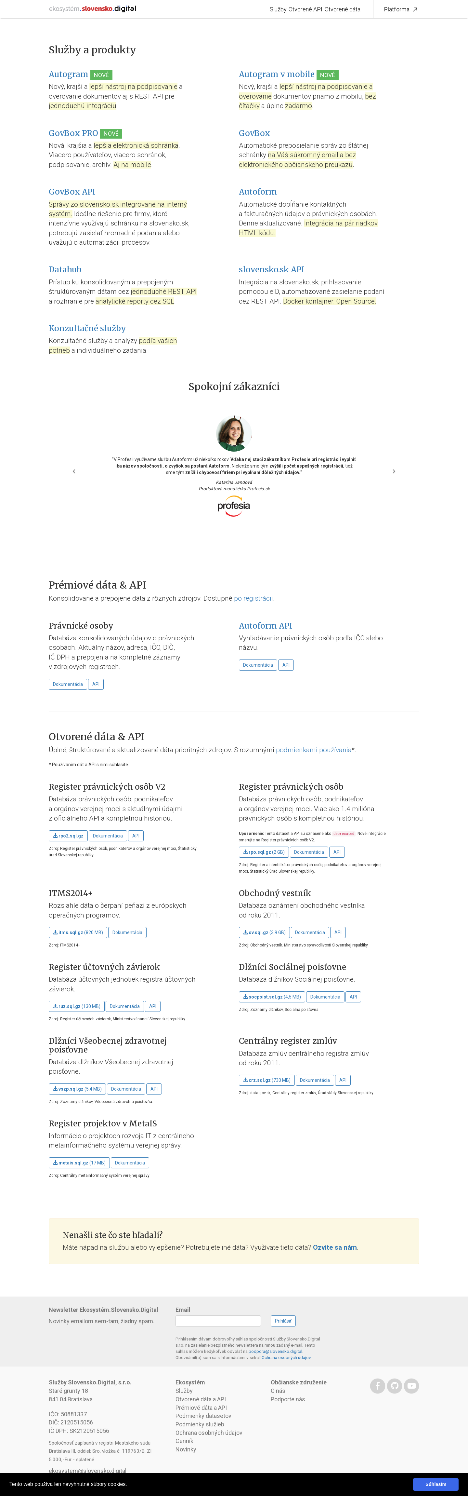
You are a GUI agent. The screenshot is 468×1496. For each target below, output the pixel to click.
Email (183, 1309)
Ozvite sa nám (335, 1247)
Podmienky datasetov (203, 1415)
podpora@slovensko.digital (275, 1351)
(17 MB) (79, 1162)
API (95, 684)
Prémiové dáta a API (201, 1407)
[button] (72, 468)
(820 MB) (78, 932)
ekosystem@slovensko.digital (87, 1470)
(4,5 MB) (272, 997)
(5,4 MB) (77, 1089)
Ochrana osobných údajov (286, 1357)
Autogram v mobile (277, 74)
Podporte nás (288, 1399)
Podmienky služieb (200, 1424)
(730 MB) (267, 1080)
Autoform (258, 192)
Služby (184, 1390)
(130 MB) (76, 1006)
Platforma (401, 10)
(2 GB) (264, 852)
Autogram (68, 74)
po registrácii (253, 598)
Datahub (65, 270)
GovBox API (72, 192)
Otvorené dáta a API (201, 1399)
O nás (278, 1390)
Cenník (184, 1440)
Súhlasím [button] (435, 1484)
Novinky (186, 1449)
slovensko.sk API (271, 270)
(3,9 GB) (264, 932)
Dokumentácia (68, 684)
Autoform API (265, 626)
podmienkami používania (314, 750)
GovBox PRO (73, 133)
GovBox (254, 133)
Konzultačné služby (87, 328)
